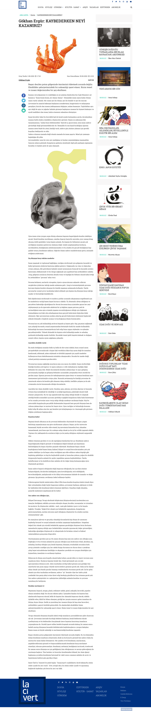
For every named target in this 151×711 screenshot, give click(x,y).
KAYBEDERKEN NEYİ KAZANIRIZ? (49, 15)
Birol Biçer (112, 294)
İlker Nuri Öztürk (114, 58)
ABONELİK (116, 7)
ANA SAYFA (24, 15)
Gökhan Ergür (24, 80)
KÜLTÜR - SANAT (72, 7)
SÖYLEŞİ (48, 7)
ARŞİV (85, 7)
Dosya (33, 15)
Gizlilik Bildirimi (126, 694)
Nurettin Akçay (114, 254)
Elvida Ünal (112, 215)
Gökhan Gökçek (114, 412)
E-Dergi (123, 697)
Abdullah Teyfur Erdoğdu (117, 176)
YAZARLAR (94, 7)
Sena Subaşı (112, 97)
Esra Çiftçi (112, 372)
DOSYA (41, 7)
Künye (122, 687)
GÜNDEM (58, 7)
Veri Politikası (125, 701)
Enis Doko (112, 333)
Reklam (123, 690)
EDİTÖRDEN (105, 7)
